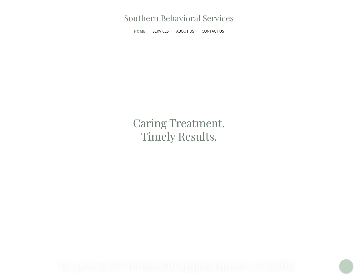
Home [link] (139, 31)
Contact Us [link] (213, 31)
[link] (179, 19)
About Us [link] (185, 31)
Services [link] (161, 31)
